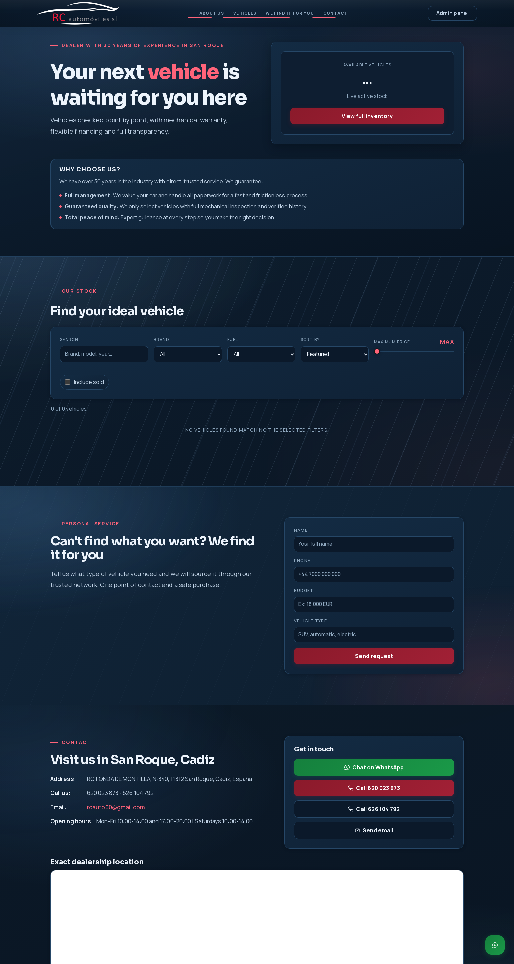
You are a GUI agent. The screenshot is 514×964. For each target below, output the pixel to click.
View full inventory (367, 116)
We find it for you (292, 13)
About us (204, 13)
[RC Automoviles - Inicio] (78, 13)
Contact (343, 13)
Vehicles (242, 13)
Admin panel (452, 13)
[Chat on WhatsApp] (495, 945)
